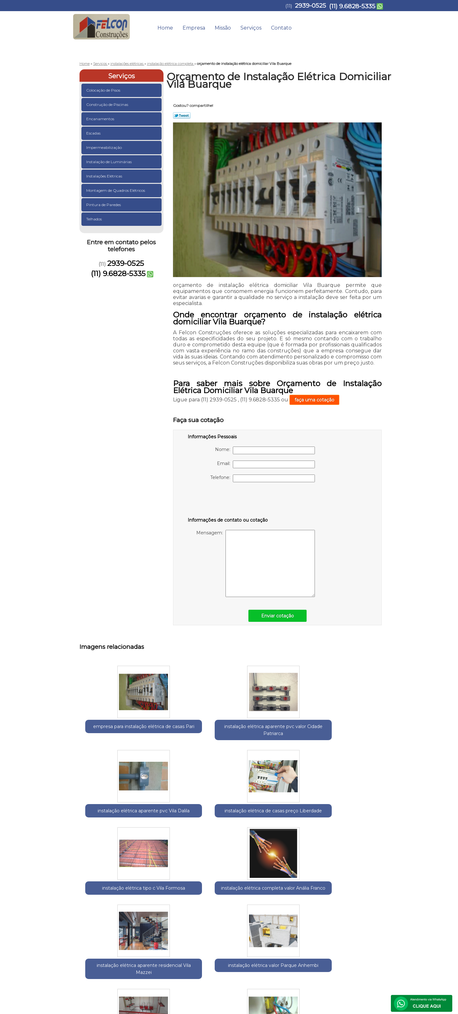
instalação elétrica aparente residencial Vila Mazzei (171, 828)
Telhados (94, 219)
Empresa (194, 28)
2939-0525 (310, 5)
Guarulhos (114, 886)
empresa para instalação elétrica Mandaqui (358, 825)
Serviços (250, 28)
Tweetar (182, 115)
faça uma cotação (314, 400)
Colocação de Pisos (103, 90)
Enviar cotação (277, 616)
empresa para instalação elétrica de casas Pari (109, 733)
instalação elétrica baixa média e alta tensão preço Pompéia (296, 828)
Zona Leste (172, 886)
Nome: (265, 450)
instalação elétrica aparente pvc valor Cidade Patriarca (171, 733)
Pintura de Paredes (104, 204)
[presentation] (228, 501)
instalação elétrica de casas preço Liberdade (296, 733)
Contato (281, 28)
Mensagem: (255, 563)
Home (165, 28)
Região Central (143, 886)
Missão (223, 28)
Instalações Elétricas (104, 176)
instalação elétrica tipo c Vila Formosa (358, 730)
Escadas (93, 133)
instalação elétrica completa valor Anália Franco (109, 825)
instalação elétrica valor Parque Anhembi (233, 825)
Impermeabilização (104, 147)
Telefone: (262, 478)
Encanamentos (100, 118)
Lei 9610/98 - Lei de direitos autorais (229, 922)
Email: (266, 464)
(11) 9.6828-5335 (352, 6)
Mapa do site (368, 943)
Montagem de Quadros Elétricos (116, 190)
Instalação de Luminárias (109, 161)
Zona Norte (198, 886)
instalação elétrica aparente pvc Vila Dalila (233, 733)
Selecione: (91, 886)
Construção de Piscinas (107, 104)
